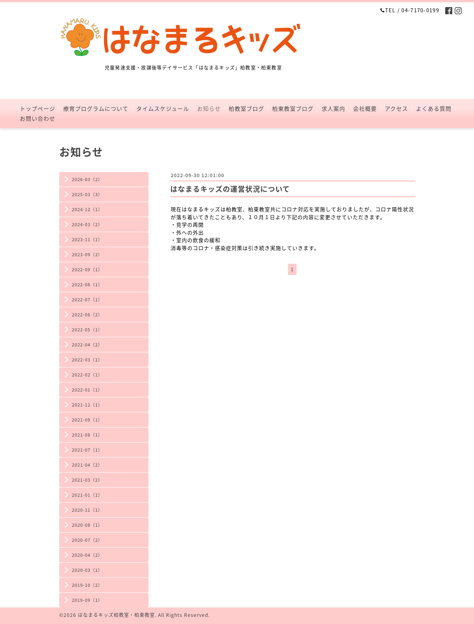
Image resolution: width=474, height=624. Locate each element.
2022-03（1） (87, 359)
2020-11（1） (87, 510)
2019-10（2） (87, 585)
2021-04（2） (87, 464)
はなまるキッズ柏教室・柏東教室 (116, 614)
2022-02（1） (87, 374)
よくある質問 (433, 108)
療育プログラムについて (95, 108)
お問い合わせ (37, 118)
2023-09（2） (87, 254)
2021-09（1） (87, 419)
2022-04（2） (87, 344)
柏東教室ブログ (293, 108)
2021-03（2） (87, 480)
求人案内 (333, 108)
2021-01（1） (87, 495)
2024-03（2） (87, 224)
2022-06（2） (87, 314)
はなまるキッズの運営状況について (230, 188)
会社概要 (365, 108)
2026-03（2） (87, 179)
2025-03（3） (87, 194)
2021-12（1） (87, 404)
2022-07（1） (87, 299)
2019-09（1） (87, 600)
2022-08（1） (87, 284)
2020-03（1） (87, 570)
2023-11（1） (87, 239)
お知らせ (209, 108)
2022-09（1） (87, 269)
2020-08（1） (87, 525)
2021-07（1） (87, 449)
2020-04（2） (87, 555)
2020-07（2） (87, 540)
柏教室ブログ (246, 108)
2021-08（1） (87, 434)
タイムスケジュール (162, 108)
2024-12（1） (87, 209)
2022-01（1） (87, 389)
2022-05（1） (87, 329)
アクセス (396, 108)
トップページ (37, 108)
